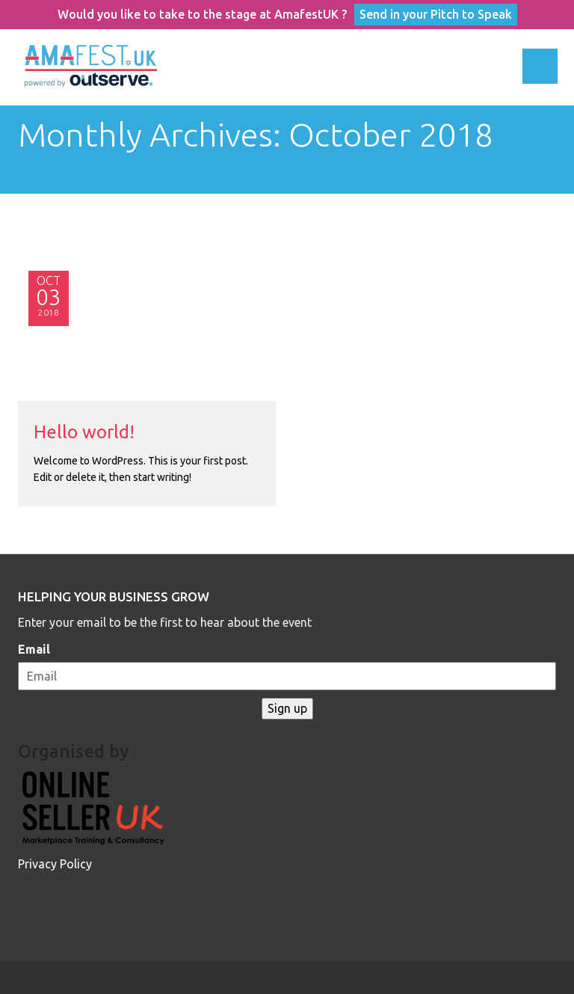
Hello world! (84, 432)
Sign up (287, 708)
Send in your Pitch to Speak (435, 14)
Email (34, 649)
